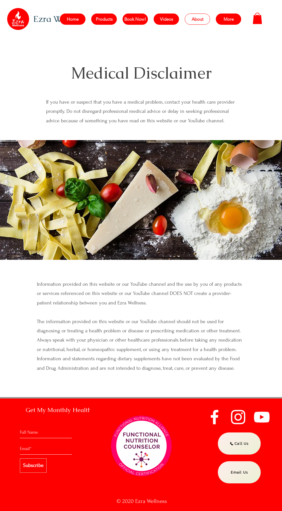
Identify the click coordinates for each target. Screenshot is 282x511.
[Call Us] (239, 443)
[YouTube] (261, 417)
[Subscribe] (33, 465)
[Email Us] (239, 472)
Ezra (43, 18)
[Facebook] (214, 417)
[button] (257, 18)
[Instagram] (238, 417)
